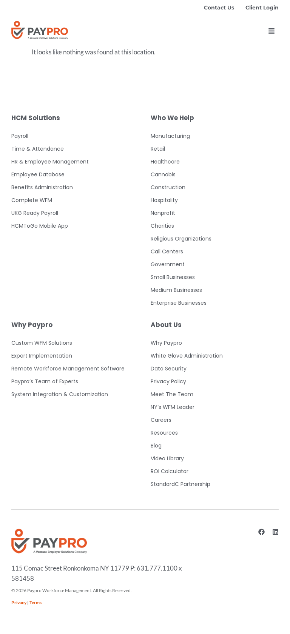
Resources (164, 433)
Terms (35, 602)
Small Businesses (173, 277)
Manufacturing (170, 136)
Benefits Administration (42, 187)
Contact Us (219, 7)
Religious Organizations (181, 238)
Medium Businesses (176, 290)
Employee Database (38, 174)
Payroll (19, 136)
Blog (156, 445)
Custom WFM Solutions (41, 343)
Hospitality (164, 200)
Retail (158, 149)
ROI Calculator (169, 471)
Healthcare (165, 161)
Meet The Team (172, 394)
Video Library (167, 458)
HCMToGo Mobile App (39, 226)
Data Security (169, 368)
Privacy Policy (168, 381)
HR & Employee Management (50, 161)
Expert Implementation (41, 355)
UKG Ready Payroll (34, 213)
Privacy (18, 602)
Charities (162, 226)
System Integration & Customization (59, 394)
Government (168, 264)
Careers (161, 420)
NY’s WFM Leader (172, 407)
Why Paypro (166, 343)
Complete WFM (31, 200)
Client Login (262, 7)
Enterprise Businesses (179, 303)
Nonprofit (163, 213)
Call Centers (167, 251)
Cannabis (163, 174)
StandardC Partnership (180, 484)
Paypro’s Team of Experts (44, 381)
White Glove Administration (187, 355)
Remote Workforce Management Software (68, 368)
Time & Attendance (37, 149)
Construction (168, 187)
